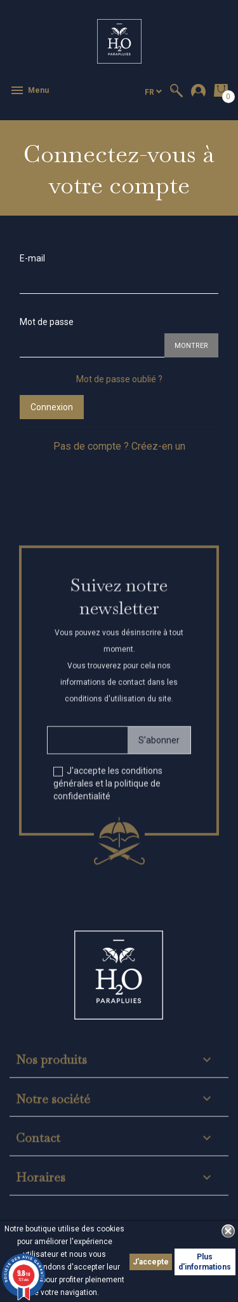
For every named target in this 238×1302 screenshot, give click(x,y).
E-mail (32, 258)
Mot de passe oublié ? (119, 379)
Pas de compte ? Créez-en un (119, 446)
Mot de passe (47, 322)
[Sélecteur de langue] (153, 92)
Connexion (51, 407)
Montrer (191, 346)
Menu (29, 90)
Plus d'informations (204, 1261)
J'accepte (151, 1261)
